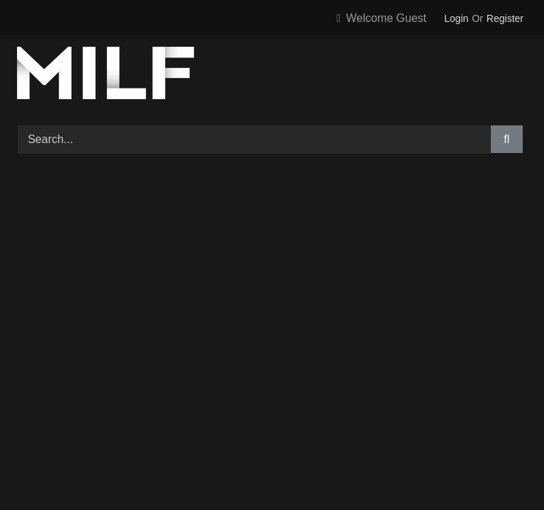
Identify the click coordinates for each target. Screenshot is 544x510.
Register (505, 18)
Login (456, 18)
